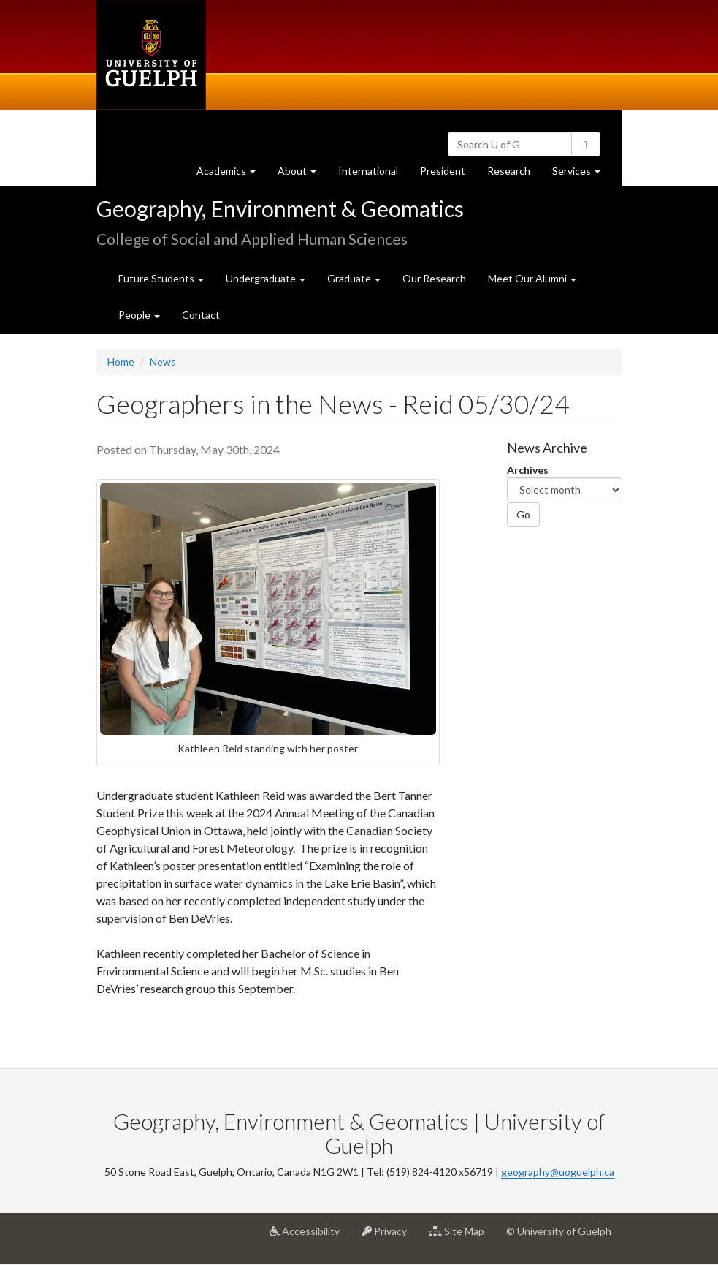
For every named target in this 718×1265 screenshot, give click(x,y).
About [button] (302, 174)
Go (523, 514)
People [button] (139, 315)
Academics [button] (231, 174)
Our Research (434, 278)
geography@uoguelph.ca (557, 1172)
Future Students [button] (161, 278)
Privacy (390, 1236)
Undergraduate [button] (265, 278)
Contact (201, 315)
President (442, 171)
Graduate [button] (354, 278)
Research (514, 174)
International (368, 171)
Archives (528, 470)
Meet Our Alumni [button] (532, 278)
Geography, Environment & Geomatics (280, 208)
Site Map (462, 1236)
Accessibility (310, 1236)
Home (120, 361)
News (163, 361)
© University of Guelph (558, 1231)
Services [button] (581, 174)
